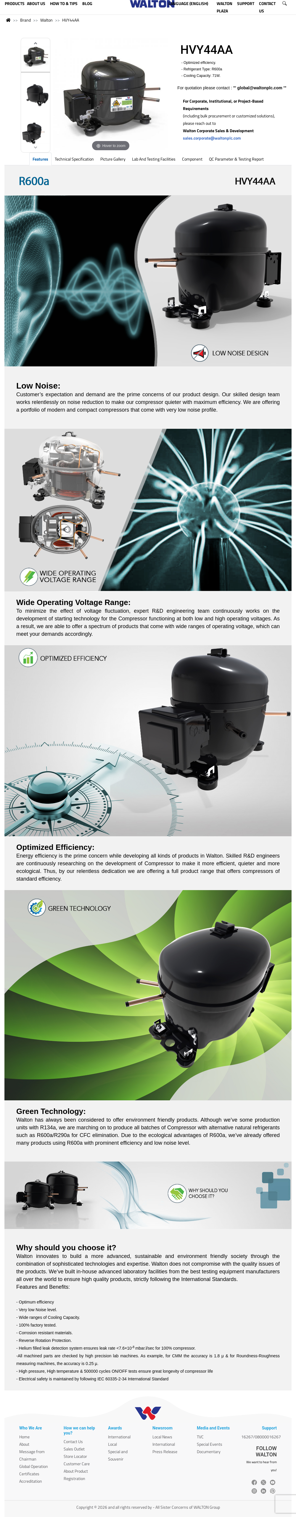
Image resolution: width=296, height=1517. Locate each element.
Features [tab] (40, 159)
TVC (200, 1437)
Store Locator (75, 1456)
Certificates (29, 1474)
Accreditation (30, 1481)
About (24, 1444)
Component (192, 159)
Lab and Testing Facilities (154, 159)
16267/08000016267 (261, 1437)
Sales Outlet (74, 1449)
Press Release (164, 1451)
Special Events (209, 1444)
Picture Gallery (113, 159)
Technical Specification (74, 159)
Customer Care (77, 1464)
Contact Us (73, 1441)
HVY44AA (70, 20)
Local (112, 1444)
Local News (162, 1437)
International (119, 1437)
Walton (46, 20)
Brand (25, 20)
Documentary (209, 1451)
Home (24, 1437)
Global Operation (33, 1466)
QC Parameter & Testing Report (236, 159)
